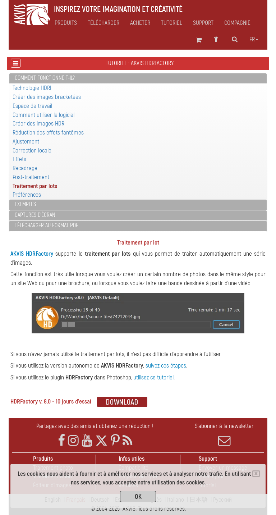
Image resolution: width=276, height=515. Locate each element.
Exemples (25, 204)
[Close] (256, 474)
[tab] (138, 78)
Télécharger (103, 23)
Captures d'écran (35, 215)
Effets (19, 159)
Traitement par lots (35, 186)
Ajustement (26, 141)
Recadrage (25, 168)
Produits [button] (66, 23)
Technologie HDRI (32, 88)
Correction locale (32, 150)
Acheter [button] (140, 23)
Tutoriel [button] (171, 23)
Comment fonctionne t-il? (45, 78)
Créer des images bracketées (47, 97)
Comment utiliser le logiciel (43, 115)
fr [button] (253, 39)
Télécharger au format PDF (46, 225)
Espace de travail (32, 106)
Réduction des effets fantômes (48, 132)
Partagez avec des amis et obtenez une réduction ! (94, 426)
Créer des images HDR (38, 123)
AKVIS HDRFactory (31, 254)
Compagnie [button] (237, 23)
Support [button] (203, 23)
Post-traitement (31, 177)
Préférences (27, 195)
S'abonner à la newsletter (224, 434)
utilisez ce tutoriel (153, 377)
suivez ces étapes (166, 365)
